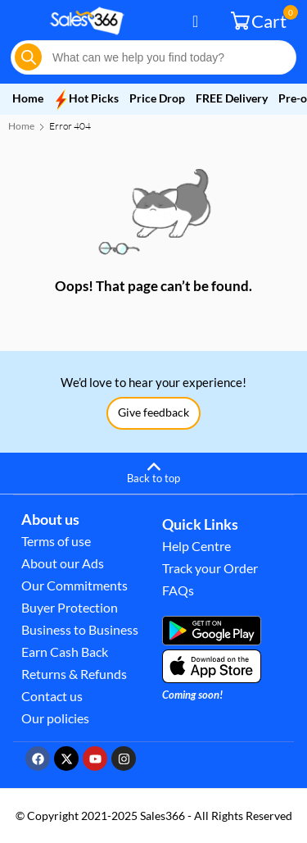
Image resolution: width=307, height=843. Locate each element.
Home (27, 98)
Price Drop (157, 98)
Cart (261, 20)
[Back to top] (153, 471)
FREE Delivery (233, 98)
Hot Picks (86, 98)
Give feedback (153, 412)
